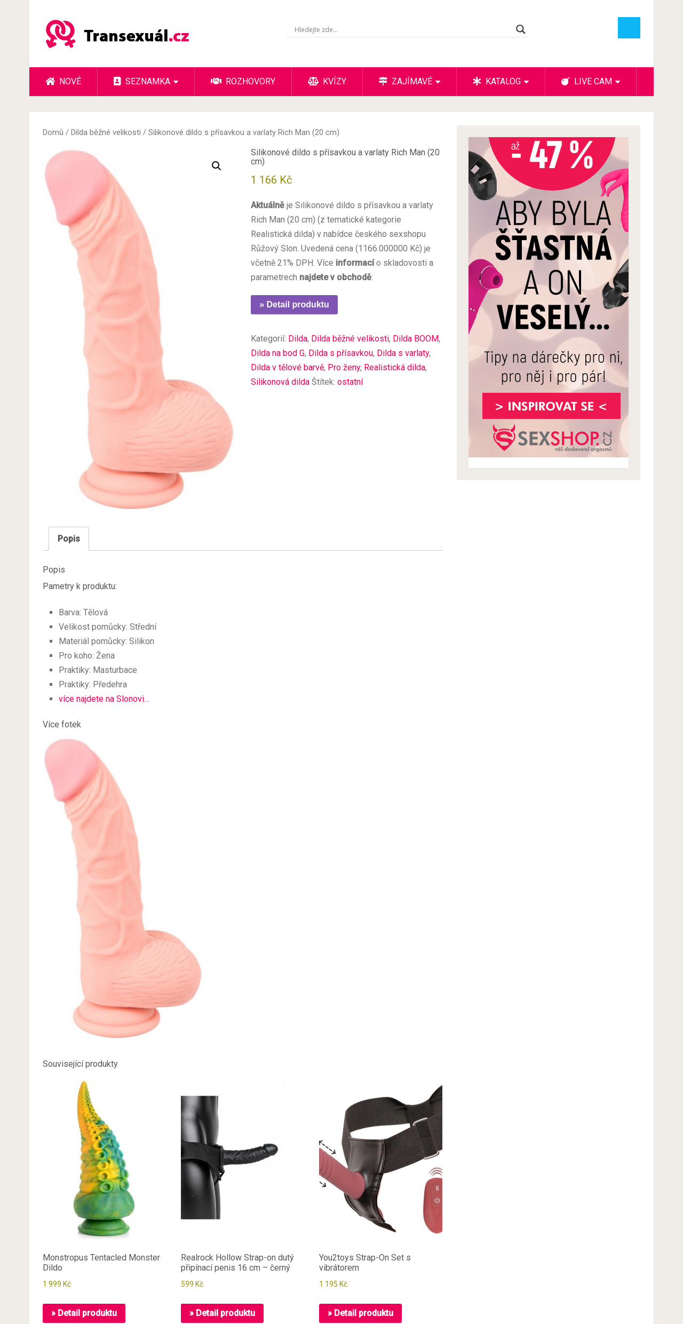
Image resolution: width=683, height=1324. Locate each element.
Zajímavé (405, 81)
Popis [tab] (69, 539)
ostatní (350, 382)
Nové (63, 81)
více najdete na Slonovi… (104, 699)
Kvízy (327, 81)
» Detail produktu (294, 304)
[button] (216, 166)
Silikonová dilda (280, 382)
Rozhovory (243, 81)
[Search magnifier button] (520, 29)
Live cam (586, 81)
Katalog (497, 81)
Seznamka (142, 81)
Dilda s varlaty (403, 353)
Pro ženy (344, 367)
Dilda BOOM (416, 339)
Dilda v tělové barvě (287, 367)
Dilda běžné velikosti (106, 132)
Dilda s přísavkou (340, 353)
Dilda (297, 339)
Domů (53, 132)
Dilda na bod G (278, 353)
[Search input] (403, 29)
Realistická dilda (394, 367)
